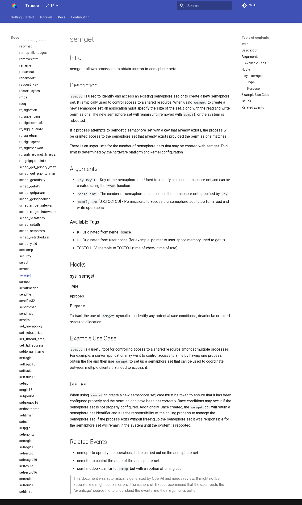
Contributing (80, 17)
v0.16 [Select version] (50, 6)
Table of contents (255, 37)
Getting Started (22, 17)
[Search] (204, 5)
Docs (61, 17)
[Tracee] (14, 5)
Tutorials (45, 17)
